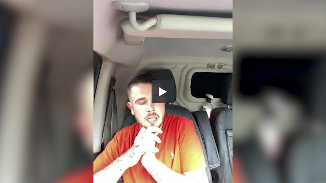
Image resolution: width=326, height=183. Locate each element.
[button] (163, 91)
